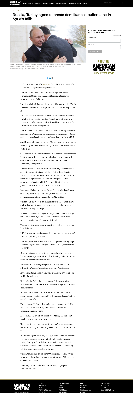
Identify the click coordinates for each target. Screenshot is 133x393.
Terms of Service (107, 391)
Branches (72, 3)
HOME (40, 384)
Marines (62, 389)
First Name (91, 44)
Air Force (63, 391)
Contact (104, 387)
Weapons (83, 385)
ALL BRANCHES (64, 384)
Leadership (105, 384)
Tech (82, 384)
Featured (42, 385)
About (30, 3)
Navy (61, 387)
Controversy (17, 10)
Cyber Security (86, 391)
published (46, 84)
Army (61, 385)
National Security (61, 3)
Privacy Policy (106, 389)
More (84, 3)
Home (25, 3)
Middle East (43, 389)
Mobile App (38, 3)
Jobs (82, 389)
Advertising (105, 385)
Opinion (45, 3)
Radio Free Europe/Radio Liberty (34, 69)
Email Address (92, 38)
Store (79, 3)
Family (82, 387)
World (51, 3)
